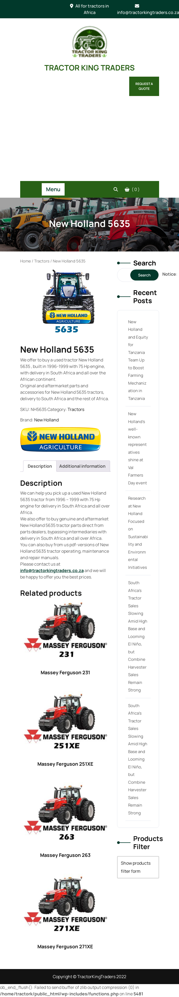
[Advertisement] (89, 140)
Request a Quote (144, 86)
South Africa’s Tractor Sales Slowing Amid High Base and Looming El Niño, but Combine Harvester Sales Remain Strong (137, 636)
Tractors (42, 261)
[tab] (40, 466)
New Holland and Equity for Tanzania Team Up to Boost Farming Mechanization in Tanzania (138, 360)
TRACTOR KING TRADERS (89, 67)
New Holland (46, 420)
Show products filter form (135, 867)
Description (40, 466)
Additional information (82, 466)
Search (144, 263)
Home (25, 261)
